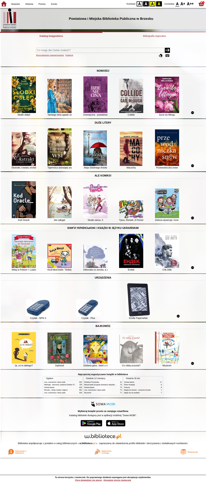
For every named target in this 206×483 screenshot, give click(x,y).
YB (152, 3)
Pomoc (42, 4)
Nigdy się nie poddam (132, 393)
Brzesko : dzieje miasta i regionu (56, 390)
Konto (54, 4)
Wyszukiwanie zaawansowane (50, 55)
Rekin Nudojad (129, 385)
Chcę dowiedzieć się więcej (88, 480)
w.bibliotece (87, 443)
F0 (177, 3)
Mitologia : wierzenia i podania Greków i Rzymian (62, 385)
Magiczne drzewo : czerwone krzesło (137, 390)
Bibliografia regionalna (154, 36)
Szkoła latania (49, 387)
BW (146, 3)
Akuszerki (87, 393)
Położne (127, 387)
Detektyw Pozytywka (91, 382)
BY (159, 3)
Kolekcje (69, 55)
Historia (29, 4)
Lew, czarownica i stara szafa (54, 382)
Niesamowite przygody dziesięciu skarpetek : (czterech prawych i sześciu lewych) (113, 385)
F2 (190, 3)
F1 (182, 3)
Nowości (15, 4)
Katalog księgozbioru (51, 36)
